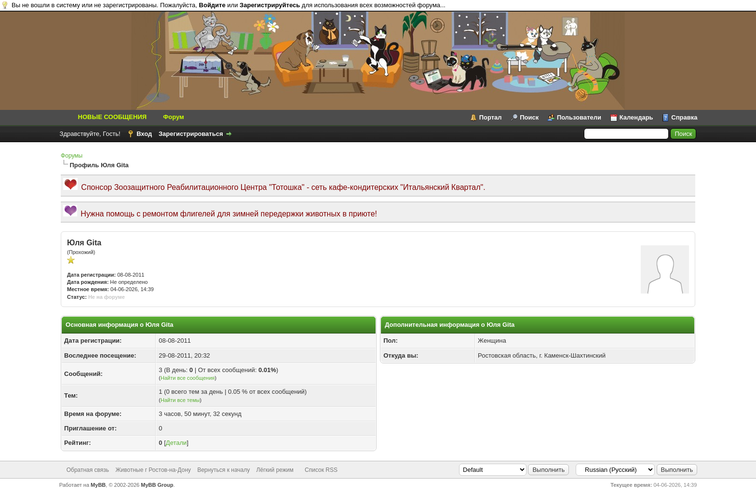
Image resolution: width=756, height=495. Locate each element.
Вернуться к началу (223, 470)
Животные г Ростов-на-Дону (152, 470)
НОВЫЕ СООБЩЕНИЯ (112, 116)
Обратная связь (88, 470)
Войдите (212, 5)
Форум (173, 116)
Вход (144, 133)
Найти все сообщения (188, 378)
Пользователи (579, 117)
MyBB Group (157, 485)
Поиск (529, 117)
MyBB (98, 485)
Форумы (71, 155)
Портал (490, 117)
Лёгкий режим (275, 470)
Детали (176, 442)
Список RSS (321, 470)
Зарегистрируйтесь (270, 5)
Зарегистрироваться (191, 133)
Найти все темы (180, 400)
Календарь (636, 117)
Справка (684, 117)
